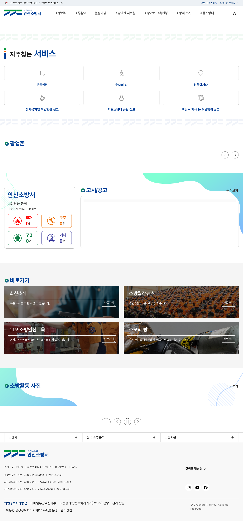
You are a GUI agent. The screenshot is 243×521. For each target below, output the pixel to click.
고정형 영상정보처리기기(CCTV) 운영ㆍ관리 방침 (92, 503)
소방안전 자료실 (125, 13)
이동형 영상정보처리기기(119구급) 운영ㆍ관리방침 (39, 510)
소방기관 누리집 (227, 2)
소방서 (13, 437)
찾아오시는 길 (194, 468)
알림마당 (100, 13)
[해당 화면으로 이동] (121, 76)
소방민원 (61, 13)
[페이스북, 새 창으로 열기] (205, 487)
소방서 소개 (183, 13)
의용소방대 (207, 13)
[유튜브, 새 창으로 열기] (197, 487)
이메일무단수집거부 (43, 503)
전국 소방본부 (96, 437)
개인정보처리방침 (15, 503)
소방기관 (170, 437)
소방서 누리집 (208, 2)
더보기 (232, 190)
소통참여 (80, 13)
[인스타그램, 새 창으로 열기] (188, 487)
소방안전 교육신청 (156, 13)
